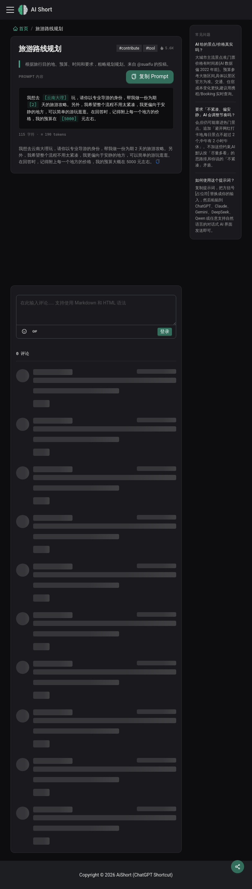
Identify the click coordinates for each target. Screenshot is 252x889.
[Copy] (158, 161)
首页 (20, 28)
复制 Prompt (149, 76)
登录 (164, 331)
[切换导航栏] (10, 10)
